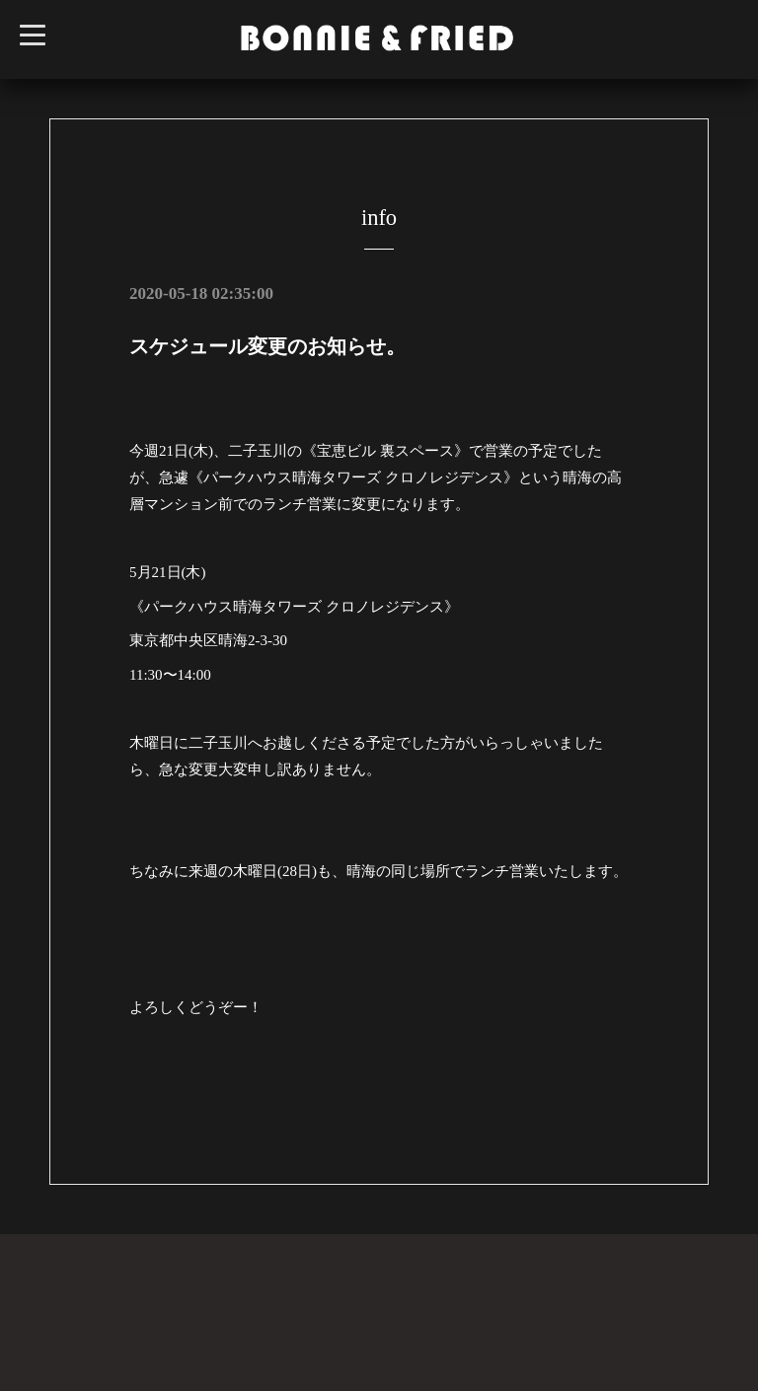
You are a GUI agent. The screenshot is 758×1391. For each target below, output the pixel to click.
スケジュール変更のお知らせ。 (267, 346)
